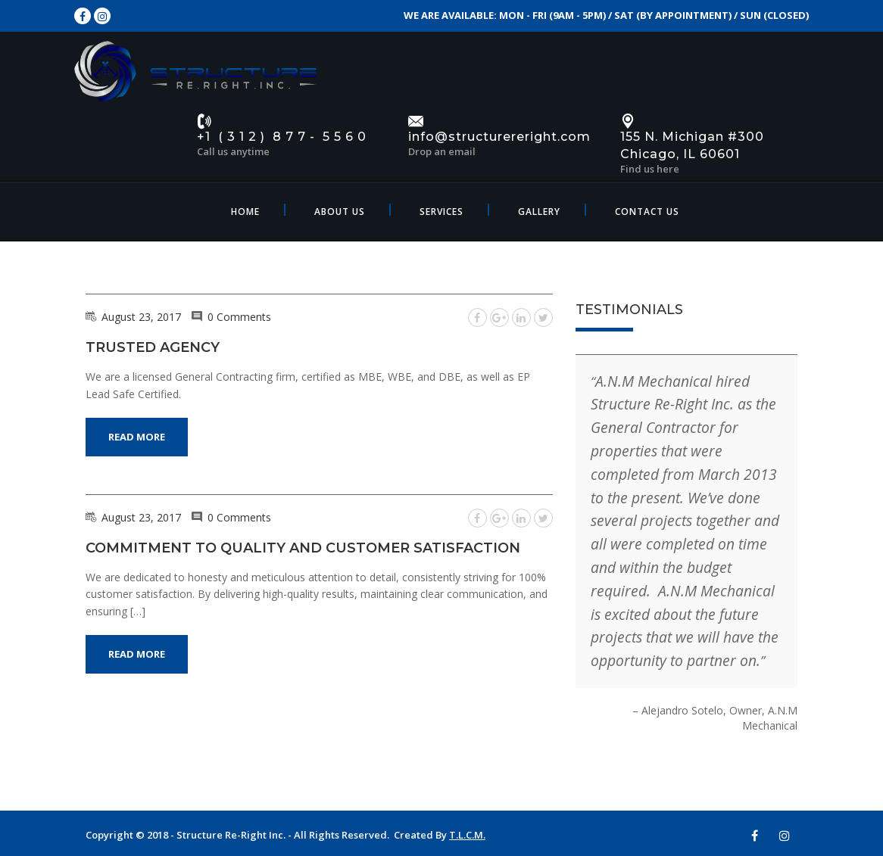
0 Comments (239, 317)
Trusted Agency (153, 347)
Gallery (539, 211)
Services (441, 211)
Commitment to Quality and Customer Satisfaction (303, 548)
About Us (339, 211)
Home (245, 211)
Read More (136, 437)
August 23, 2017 (141, 317)
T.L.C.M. (467, 835)
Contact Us (647, 211)
